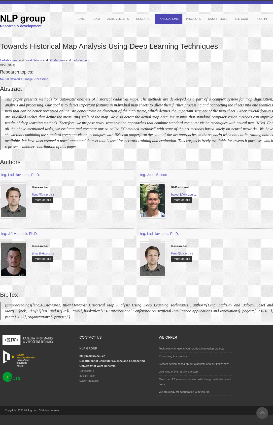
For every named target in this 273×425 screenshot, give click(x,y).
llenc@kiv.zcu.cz (43, 194)
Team (96, 18)
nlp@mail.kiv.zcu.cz (92, 355)
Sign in (262, 18)
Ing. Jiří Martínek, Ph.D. (19, 234)
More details (43, 200)
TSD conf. (242, 18)
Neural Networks (11, 79)
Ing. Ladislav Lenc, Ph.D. (20, 175)
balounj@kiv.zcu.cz (184, 194)
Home (81, 18)
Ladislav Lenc (9, 60)
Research (143, 18)
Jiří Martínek (57, 60)
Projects (193, 18)
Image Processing (36, 79)
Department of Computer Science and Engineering (112, 360)
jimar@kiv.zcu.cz (43, 253)
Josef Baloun (34, 60)
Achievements (118, 18)
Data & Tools (217, 18)
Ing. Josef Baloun (153, 175)
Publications (169, 18)
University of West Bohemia (97, 365)
